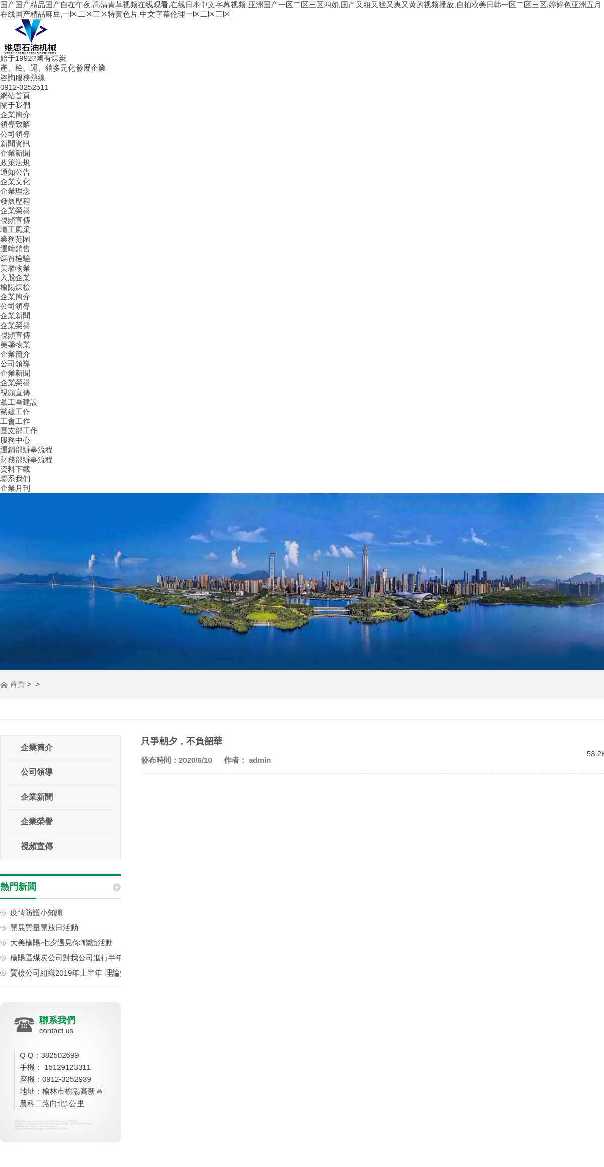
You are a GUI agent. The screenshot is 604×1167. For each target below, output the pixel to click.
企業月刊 (15, 488)
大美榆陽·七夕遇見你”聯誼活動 (61, 942)
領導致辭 (15, 124)
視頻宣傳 (15, 220)
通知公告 (15, 172)
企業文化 (15, 181)
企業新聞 (15, 153)
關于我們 (15, 105)
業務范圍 (15, 239)
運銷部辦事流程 (26, 449)
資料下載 (15, 469)
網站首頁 (15, 95)
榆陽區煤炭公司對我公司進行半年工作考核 (82, 957)
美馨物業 (15, 268)
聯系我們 (15, 478)
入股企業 (15, 277)
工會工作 (15, 421)
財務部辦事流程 (26, 459)
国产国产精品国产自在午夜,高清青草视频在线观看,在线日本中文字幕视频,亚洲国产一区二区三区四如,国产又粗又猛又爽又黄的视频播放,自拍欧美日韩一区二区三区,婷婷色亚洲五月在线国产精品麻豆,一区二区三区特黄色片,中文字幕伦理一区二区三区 (300, 9)
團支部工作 (19, 430)
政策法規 (15, 162)
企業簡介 (15, 114)
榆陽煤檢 (15, 287)
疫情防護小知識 (36, 912)
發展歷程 (15, 201)
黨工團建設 (19, 402)
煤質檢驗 (15, 258)
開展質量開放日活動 (44, 927)
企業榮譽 (15, 210)
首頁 (17, 684)
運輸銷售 (15, 248)
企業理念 (15, 191)
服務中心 (15, 440)
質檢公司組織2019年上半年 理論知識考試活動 (87, 972)
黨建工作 (15, 411)
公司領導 (15, 133)
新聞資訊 (15, 143)
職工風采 (15, 229)
